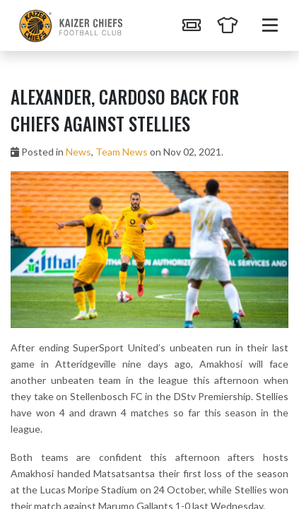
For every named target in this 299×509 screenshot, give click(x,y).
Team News (121, 152)
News (78, 152)
